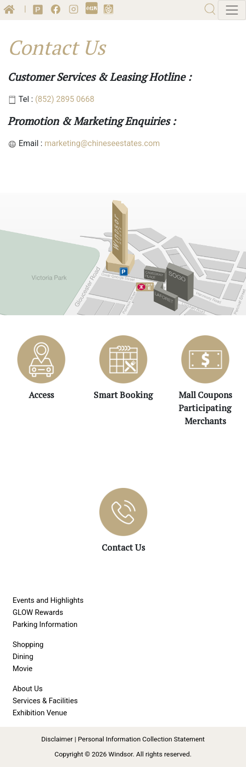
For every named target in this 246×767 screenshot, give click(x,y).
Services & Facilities (45, 700)
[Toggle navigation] (232, 10)
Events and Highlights (48, 600)
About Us (28, 688)
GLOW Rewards (38, 612)
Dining (23, 656)
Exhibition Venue (40, 712)
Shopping (28, 644)
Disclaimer (57, 739)
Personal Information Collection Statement (141, 739)
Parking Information (45, 624)
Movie (22, 668)
